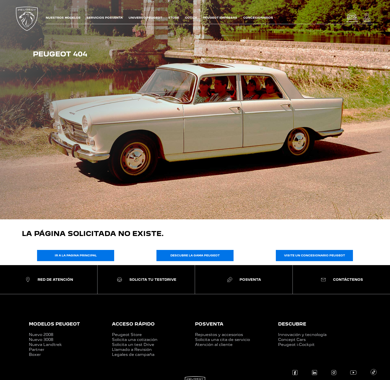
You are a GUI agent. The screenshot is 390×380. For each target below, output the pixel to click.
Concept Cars (292, 339)
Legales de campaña (133, 354)
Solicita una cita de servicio (222, 339)
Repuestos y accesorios (219, 334)
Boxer (35, 354)
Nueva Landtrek (45, 344)
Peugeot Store (127, 334)
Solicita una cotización (134, 339)
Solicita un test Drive (133, 344)
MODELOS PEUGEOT (54, 324)
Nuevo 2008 (41, 334)
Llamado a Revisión (132, 349)
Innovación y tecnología (302, 334)
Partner (36, 349)
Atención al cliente (214, 344)
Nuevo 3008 (41, 339)
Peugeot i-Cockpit (296, 344)
